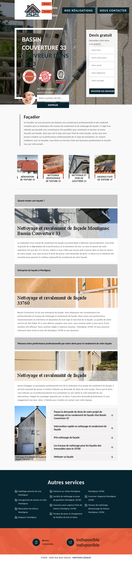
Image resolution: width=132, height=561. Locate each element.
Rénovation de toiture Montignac (28, 510)
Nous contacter (113, 10)
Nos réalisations (78, 10)
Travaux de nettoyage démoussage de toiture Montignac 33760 (98, 509)
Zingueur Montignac (27, 517)
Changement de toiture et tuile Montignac (32, 502)
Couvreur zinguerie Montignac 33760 (102, 498)
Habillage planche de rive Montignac (29, 493)
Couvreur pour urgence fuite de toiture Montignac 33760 (67, 507)
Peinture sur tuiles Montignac (66, 491)
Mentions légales (81, 557)
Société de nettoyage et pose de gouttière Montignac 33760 (67, 498)
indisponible (49, 8)
